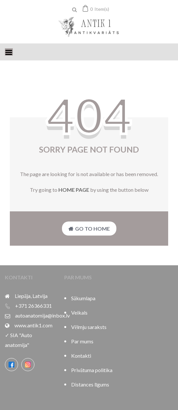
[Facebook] (11, 364)
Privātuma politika (91, 370)
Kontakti (81, 356)
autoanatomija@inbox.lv (42, 315)
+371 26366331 (33, 306)
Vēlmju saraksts (89, 327)
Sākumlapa (83, 298)
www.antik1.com (33, 325)
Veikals (79, 312)
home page (73, 190)
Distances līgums (90, 384)
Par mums (82, 341)
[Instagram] (27, 364)
